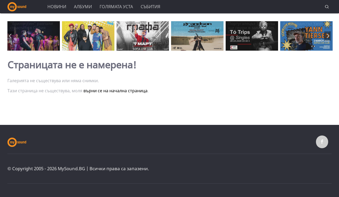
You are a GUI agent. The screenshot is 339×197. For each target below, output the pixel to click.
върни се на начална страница (115, 91)
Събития (150, 7)
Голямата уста (116, 7)
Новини (56, 7)
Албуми (83, 7)
